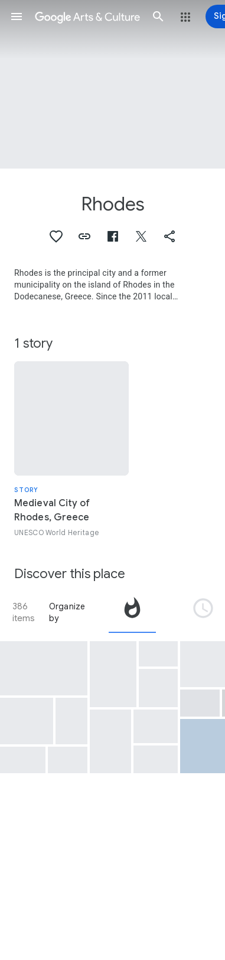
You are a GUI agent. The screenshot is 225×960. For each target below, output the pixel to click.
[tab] (132, 612)
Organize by (67, 612)
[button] (16, 16)
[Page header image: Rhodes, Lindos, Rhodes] (112, 84)
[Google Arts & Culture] (87, 16)
